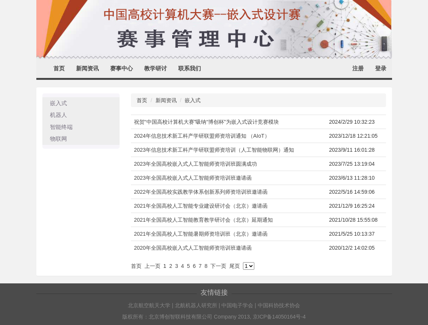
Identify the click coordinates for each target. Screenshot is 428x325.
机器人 (58, 115)
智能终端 (61, 127)
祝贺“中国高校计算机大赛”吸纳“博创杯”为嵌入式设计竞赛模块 (206, 122)
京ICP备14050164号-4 (279, 317)
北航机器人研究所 (196, 305)
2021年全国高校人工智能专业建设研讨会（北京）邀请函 (201, 206)
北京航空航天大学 (149, 305)
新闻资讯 (87, 68)
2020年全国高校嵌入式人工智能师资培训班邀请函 (193, 248)
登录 (380, 68)
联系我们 (189, 68)
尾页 (234, 266)
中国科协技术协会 (279, 305)
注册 (358, 68)
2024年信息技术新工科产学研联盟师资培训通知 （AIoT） (202, 136)
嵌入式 (58, 103)
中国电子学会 (237, 305)
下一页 (218, 266)
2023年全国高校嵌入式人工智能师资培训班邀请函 (193, 178)
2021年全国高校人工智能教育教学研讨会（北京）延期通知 (203, 220)
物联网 (58, 138)
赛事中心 (121, 68)
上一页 (152, 266)
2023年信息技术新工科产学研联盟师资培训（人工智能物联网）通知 (214, 150)
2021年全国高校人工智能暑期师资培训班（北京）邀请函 (201, 234)
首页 (59, 68)
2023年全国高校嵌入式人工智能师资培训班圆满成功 (195, 164)
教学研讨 (155, 68)
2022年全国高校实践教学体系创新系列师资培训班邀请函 (201, 192)
